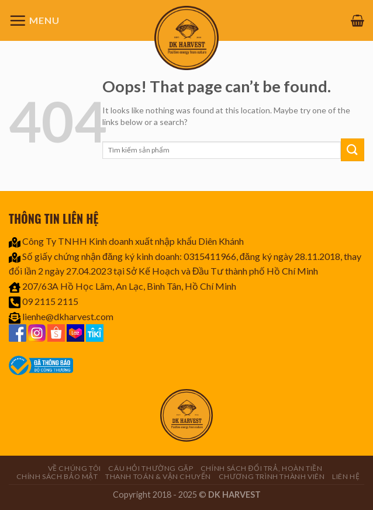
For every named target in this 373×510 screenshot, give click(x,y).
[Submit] (352, 149)
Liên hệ (346, 476)
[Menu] (34, 20)
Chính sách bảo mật (57, 476)
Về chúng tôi (74, 468)
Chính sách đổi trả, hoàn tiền (262, 468)
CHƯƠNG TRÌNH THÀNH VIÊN (272, 476)
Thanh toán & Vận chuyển (158, 476)
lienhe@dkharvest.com (67, 316)
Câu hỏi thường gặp (150, 468)
